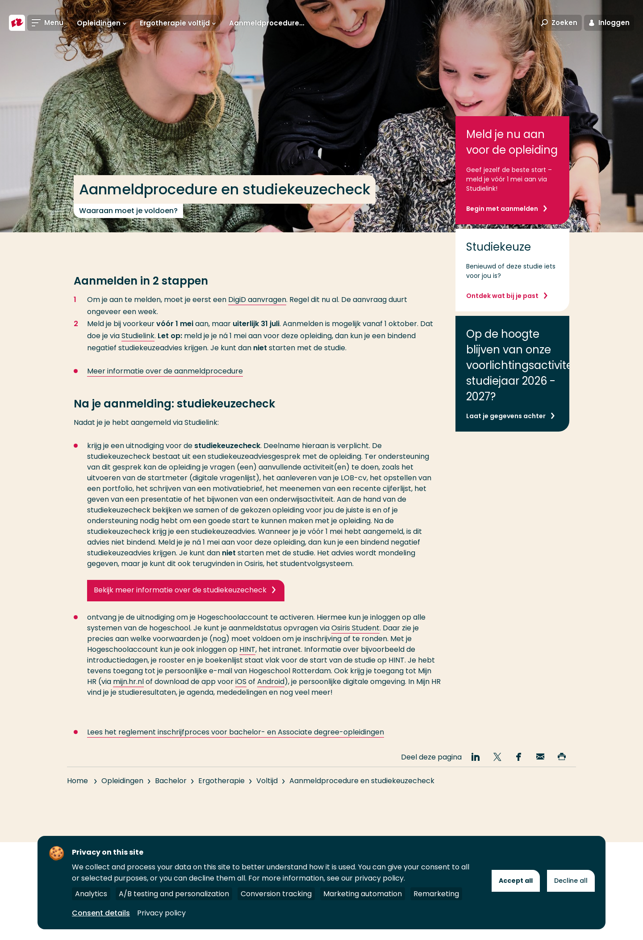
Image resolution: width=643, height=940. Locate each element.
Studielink (137, 336)
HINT (247, 649)
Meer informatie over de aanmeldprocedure (165, 371)
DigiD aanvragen (257, 299)
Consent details (101, 913)
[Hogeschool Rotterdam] (17, 23)
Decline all (571, 880)
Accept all (516, 880)
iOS (240, 681)
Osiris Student (355, 628)
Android (270, 681)
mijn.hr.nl (128, 681)
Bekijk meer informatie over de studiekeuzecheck (180, 590)
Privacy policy (161, 913)
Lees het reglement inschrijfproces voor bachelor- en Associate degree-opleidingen (235, 748)
